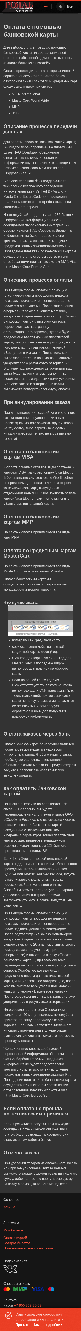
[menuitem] (46, 6)
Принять (22, 1325)
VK (10, 1269)
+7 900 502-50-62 (27, 1305)
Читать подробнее (47, 1325)
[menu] (43, 6)
